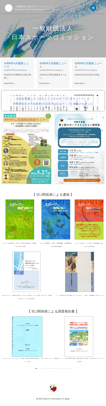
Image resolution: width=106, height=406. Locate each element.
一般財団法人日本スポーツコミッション (35, 6)
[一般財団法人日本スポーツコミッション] (9, 8)
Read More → (10, 83)
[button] (102, 7)
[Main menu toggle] (93, 8)
